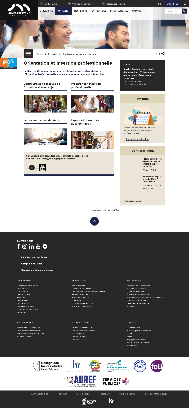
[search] (175, 11)
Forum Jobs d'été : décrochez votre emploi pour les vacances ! (152, 162)
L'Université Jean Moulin (27, 286)
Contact (63, 394)
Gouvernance (22, 288)
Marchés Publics (24, 337)
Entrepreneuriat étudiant (82, 303)
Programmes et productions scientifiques (145, 297)
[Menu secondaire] (28, 53)
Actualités (21, 312)
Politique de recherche (136, 288)
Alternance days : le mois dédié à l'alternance (151, 179)
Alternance (76, 300)
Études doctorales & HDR (138, 294)
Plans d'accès (82, 394)
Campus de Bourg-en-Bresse (37, 270)
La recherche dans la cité (138, 303)
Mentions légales (127, 394)
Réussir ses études (80, 294)
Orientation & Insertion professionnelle (79, 54)
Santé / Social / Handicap (138, 342)
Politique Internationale (82, 328)
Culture (130, 333)
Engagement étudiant (136, 339)
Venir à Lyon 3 (78, 333)
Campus (136, 11)
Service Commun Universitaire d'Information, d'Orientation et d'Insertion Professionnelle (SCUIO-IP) (139, 74)
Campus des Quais (31, 263)
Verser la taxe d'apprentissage (30, 333)
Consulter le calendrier (137, 139)
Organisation (22, 291)
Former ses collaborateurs (28, 328)
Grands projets (23, 294)
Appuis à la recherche (136, 300)
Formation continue (80, 297)
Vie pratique (132, 345)
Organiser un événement (27, 309)
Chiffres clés (22, 300)
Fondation (21, 297)
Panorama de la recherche (138, 286)
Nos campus (22, 303)
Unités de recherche (135, 291)
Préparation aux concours (83, 306)
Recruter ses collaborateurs (29, 331)
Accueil (40, 54)
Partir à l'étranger (79, 337)
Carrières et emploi (25, 306)
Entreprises (99, 11)
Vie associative (133, 328)
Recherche (80, 11)
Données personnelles (156, 394)
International (119, 11)
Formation (63, 11)
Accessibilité (104, 394)
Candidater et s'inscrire (82, 288)
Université (46, 11)
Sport (129, 337)
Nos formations (78, 286)
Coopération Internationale (83, 331)
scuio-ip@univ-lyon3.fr (135, 84)
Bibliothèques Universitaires (139, 331)
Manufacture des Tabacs (35, 257)
